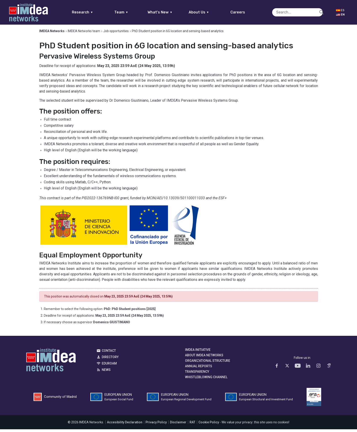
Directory (110, 360)
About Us (207, 12)
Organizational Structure (207, 363)
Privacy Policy (156, 425)
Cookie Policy (208, 425)
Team (130, 12)
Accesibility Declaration (124, 425)
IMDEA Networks (51, 363)
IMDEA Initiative (198, 352)
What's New (168, 12)
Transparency (197, 374)
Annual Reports (198, 369)
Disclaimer (178, 425)
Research (91, 12)
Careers (246, 12)
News (106, 372)
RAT (192, 425)
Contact (109, 353)
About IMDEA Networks (204, 358)
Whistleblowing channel (206, 380)
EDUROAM (109, 366)
